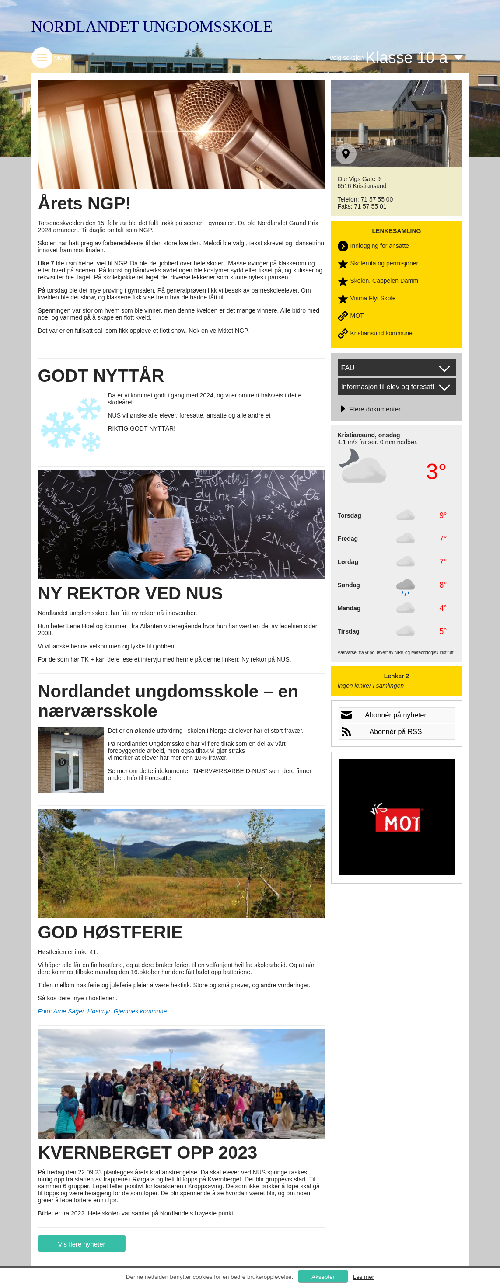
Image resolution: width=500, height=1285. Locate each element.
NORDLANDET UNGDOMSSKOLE (152, 26)
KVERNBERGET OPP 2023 (148, 1152)
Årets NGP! (84, 203)
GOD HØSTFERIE (110, 932)
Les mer (363, 1277)
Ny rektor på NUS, (266, 659)
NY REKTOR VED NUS (130, 593)
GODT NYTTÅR (101, 375)
